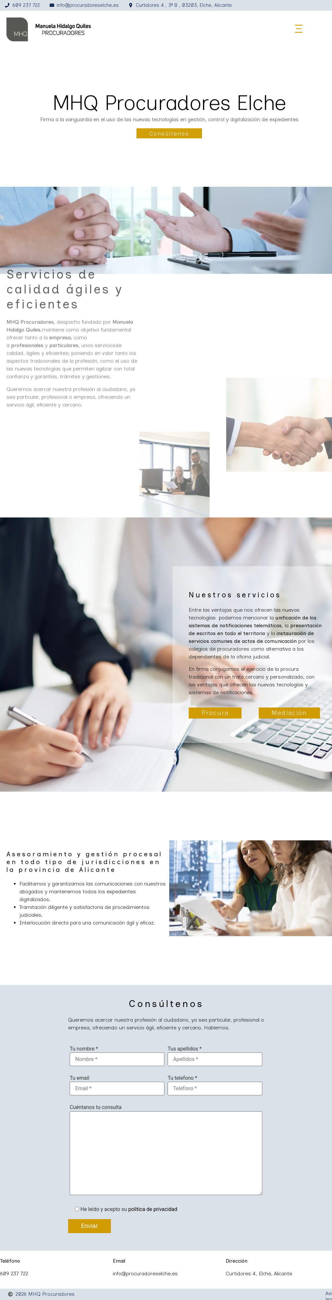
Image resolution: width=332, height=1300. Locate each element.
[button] (298, 29)
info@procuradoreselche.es (145, 1274)
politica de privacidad (152, 1209)
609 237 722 (14, 1274)
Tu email (79, 1078)
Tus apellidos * (185, 1049)
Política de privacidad (245, 1294)
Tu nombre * (84, 1049)
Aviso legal (203, 1294)
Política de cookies (298, 1294)
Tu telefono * (182, 1078)
